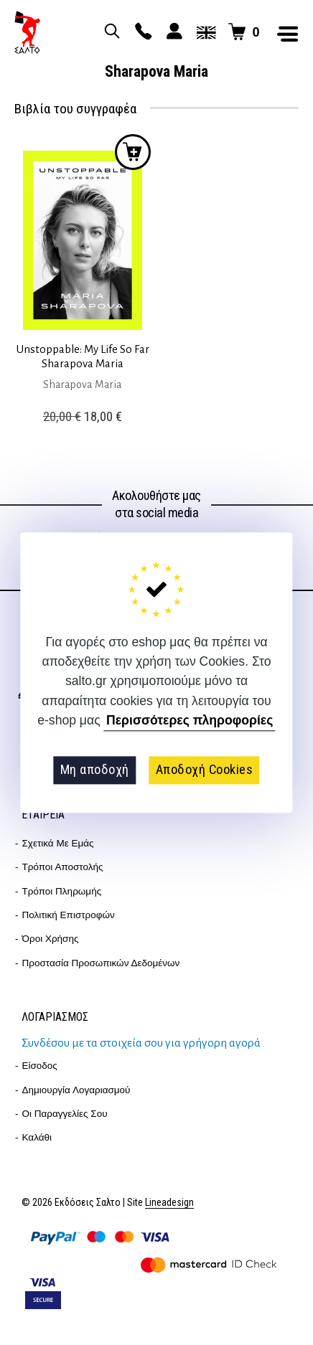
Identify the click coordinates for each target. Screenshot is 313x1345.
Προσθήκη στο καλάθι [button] (133, 152)
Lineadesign (169, 1202)
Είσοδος (39, 1065)
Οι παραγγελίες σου (65, 1113)
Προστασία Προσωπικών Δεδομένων (101, 963)
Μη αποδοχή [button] (94, 770)
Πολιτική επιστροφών (68, 915)
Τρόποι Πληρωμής (62, 891)
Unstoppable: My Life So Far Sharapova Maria (83, 356)
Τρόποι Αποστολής (62, 867)
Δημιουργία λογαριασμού (76, 1090)
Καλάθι (37, 1137)
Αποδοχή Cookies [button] (204, 770)
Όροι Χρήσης (50, 938)
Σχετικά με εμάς (58, 843)
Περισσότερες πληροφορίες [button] (189, 721)
